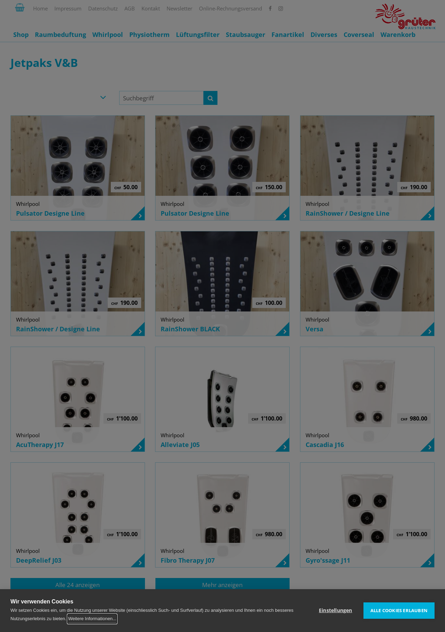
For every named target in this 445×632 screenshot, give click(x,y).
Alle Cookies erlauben (399, 610)
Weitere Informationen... (92, 618)
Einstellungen (335, 610)
